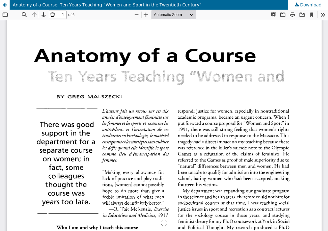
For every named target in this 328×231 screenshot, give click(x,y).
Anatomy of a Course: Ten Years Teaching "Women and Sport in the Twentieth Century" (107, 5)
